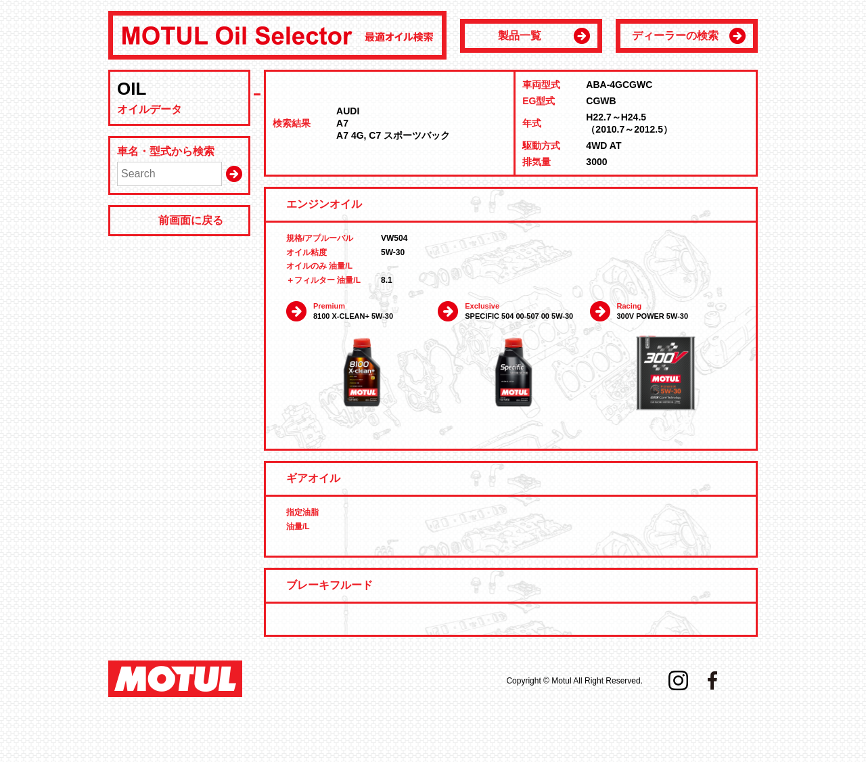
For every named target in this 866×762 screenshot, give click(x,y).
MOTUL (175, 678)
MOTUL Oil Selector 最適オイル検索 (277, 35)
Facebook (712, 680)
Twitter (746, 680)
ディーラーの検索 (675, 35)
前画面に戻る (190, 220)
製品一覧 (519, 35)
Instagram (678, 680)
